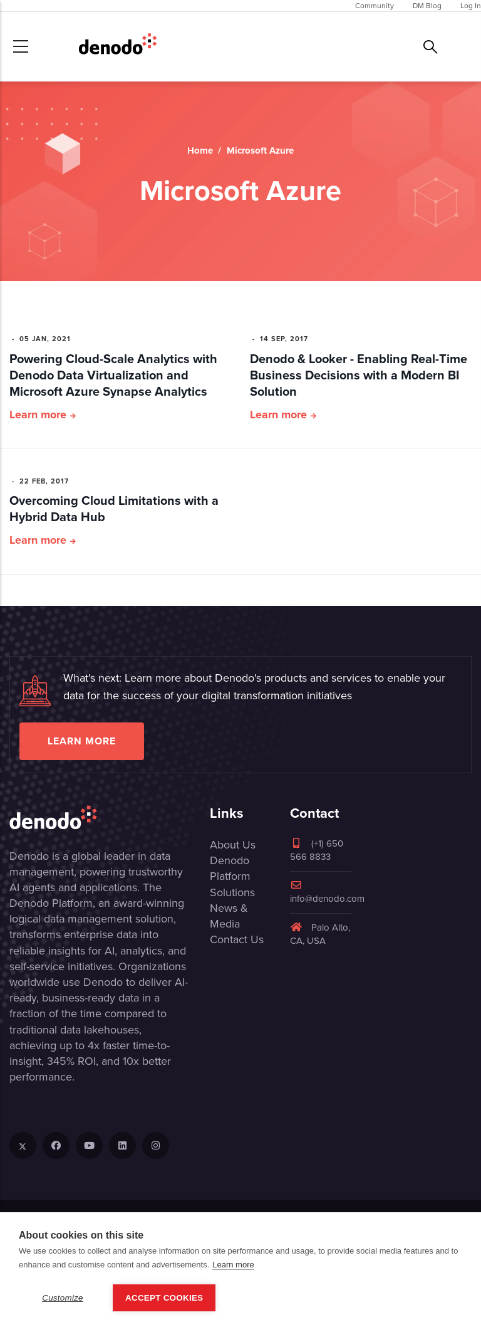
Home (200, 150)
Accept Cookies (164, 1298)
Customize (62, 1298)
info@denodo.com (327, 893)
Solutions (232, 892)
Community (374, 5)
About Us (233, 845)
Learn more (37, 414)
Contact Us (237, 939)
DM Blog (427, 5)
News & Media (229, 916)
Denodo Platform (230, 868)
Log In (470, 5)
